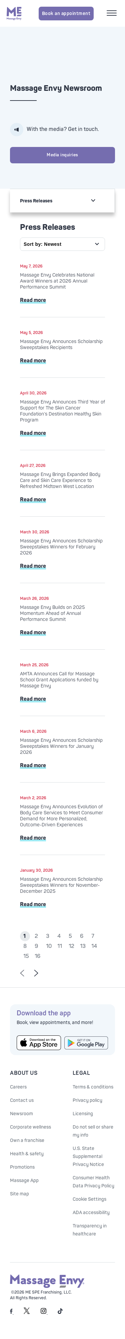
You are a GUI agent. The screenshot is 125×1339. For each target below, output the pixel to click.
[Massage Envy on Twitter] (27, 1312)
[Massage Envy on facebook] (12, 1312)
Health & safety (27, 1154)
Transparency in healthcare (90, 1230)
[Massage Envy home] (14, 13)
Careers (18, 1087)
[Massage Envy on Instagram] (44, 1312)
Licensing (83, 1114)
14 (94, 946)
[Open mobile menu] (112, 13)
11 (59, 946)
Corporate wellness (30, 1127)
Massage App (24, 1180)
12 (71, 946)
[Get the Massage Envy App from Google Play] (86, 1042)
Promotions (22, 1167)
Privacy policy (87, 1100)
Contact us (22, 1100)
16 (37, 956)
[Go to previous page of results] (22, 973)
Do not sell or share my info (93, 1131)
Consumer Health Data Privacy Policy (93, 1182)
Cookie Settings (89, 1199)
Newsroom (21, 1114)
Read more (33, 300)
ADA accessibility (91, 1212)
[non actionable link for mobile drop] (93, 200)
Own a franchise (27, 1140)
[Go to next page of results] (36, 973)
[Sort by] (62, 244)
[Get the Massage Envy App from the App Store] (39, 1042)
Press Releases (36, 201)
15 (26, 956)
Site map (19, 1194)
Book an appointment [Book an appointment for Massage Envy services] (66, 13)
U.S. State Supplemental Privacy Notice (88, 1156)
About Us (23, 1073)
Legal (81, 1073)
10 (49, 946)
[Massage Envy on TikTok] (60, 1312)
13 (83, 946)
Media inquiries (62, 155)
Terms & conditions (93, 1087)
